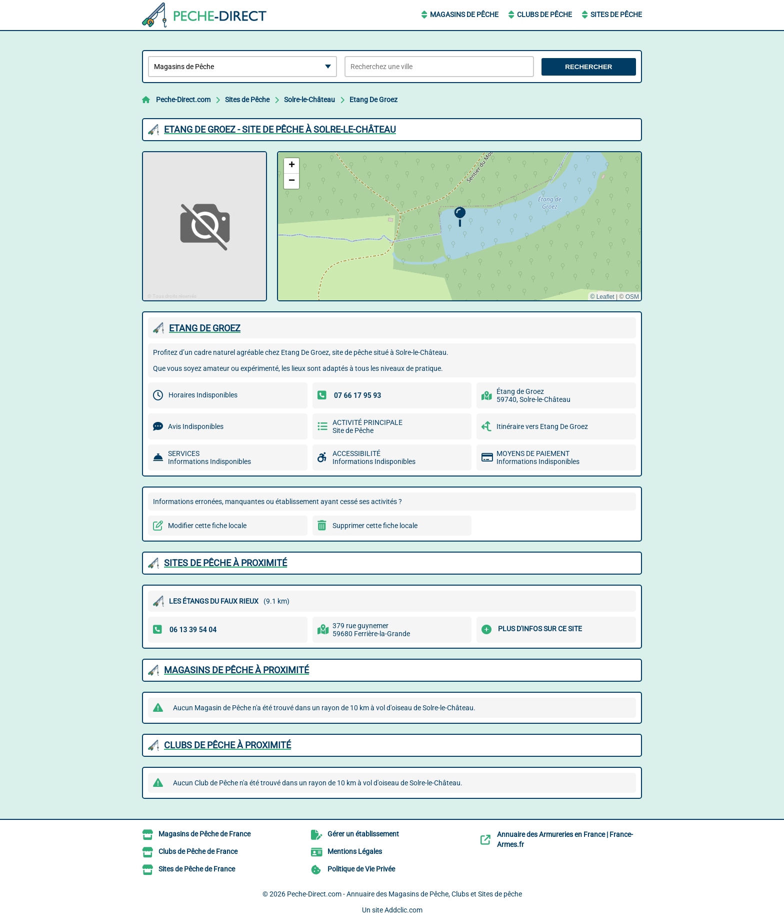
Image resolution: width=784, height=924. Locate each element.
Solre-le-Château (309, 100)
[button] (460, 217)
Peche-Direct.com (183, 100)
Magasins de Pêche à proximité (236, 670)
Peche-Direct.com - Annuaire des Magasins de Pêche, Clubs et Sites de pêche (404, 894)
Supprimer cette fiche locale (375, 526)
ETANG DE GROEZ (204, 328)
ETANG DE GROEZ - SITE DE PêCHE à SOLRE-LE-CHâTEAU (280, 129)
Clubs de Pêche (544, 15)
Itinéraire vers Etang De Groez (542, 426)
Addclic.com (403, 910)
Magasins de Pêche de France (204, 834)
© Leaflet (602, 296)
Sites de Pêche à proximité (225, 563)
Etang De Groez (374, 100)
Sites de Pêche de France (196, 869)
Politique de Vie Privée (361, 869)
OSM (632, 296)
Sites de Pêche (616, 15)
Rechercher (588, 67)
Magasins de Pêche (464, 15)
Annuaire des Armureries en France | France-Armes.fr (565, 839)
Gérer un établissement (363, 834)
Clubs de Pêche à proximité (227, 745)
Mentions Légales (355, 851)
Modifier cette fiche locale (207, 526)
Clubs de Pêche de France (198, 851)
